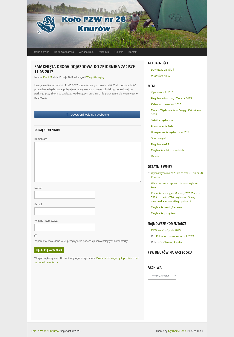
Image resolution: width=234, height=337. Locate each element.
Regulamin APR (160, 144)
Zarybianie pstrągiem (163, 213)
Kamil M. (48, 77)
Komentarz (40, 138)
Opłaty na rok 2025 (162, 92)
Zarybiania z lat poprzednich (167, 150)
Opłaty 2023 (173, 230)
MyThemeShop (177, 331)
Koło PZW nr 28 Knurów (45, 331)
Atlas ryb (104, 51)
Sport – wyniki (159, 138)
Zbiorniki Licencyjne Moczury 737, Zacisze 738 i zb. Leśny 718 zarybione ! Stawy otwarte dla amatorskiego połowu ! (175, 197)
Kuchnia (118, 51)
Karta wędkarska (64, 51)
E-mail (38, 204)
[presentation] (62, 275)
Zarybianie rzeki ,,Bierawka (167, 207)
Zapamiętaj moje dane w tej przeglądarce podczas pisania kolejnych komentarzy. (81, 241)
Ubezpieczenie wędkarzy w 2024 (170, 132)
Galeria (155, 156)
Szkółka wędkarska (162, 120)
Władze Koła (86, 51)
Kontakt (132, 51)
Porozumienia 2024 (162, 126)
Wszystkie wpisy (95, 77)
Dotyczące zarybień (162, 69)
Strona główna (41, 51)
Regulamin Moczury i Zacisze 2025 (171, 98)
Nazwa (38, 188)
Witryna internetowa (46, 220)
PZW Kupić (157, 230)
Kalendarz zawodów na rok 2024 (175, 236)
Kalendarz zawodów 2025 (166, 104)
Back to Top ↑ (195, 331)
